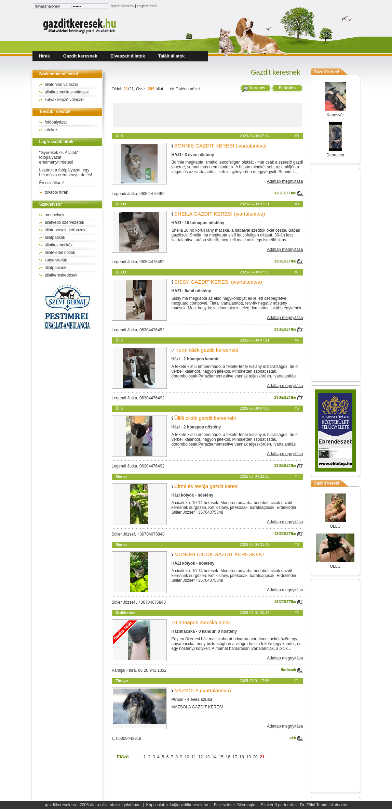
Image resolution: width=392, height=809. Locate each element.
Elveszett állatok (127, 56)
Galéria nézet (185, 89)
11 (193, 757)
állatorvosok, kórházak (65, 230)
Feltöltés (287, 88)
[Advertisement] (207, 115)
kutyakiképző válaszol (64, 99)
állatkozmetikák (59, 245)
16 (228, 757)
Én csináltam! (51, 182)
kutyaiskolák (56, 260)
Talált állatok (171, 56)
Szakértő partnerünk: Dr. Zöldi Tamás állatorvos (304, 804)
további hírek (56, 192)
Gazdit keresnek (80, 56)
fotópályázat (56, 122)
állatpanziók (55, 267)
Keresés (257, 88)
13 (207, 757)
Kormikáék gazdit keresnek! (206, 350)
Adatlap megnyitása (285, 181)
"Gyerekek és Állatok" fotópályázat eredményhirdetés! (59, 157)
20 (255, 757)
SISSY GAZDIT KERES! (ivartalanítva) (218, 282)
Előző (123, 756)
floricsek (292, 670)
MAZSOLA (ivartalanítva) (202, 690)
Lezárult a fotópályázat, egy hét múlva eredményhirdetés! (65, 172)
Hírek (44, 56)
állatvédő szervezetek (64, 222)
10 (187, 757)
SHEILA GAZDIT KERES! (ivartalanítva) (219, 214)
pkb (296, 738)
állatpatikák (55, 237)
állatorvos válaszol (61, 84)
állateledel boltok (60, 252)
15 (221, 757)
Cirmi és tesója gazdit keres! (206, 486)
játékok (51, 129)
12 (200, 757)
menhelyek (55, 215)
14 (214, 757)
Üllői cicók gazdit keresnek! (205, 418)
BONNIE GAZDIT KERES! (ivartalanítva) (220, 146)
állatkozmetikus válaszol (67, 92)
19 (248, 757)
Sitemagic (246, 804)
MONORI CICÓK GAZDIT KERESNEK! (219, 554)
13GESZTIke (288, 193)
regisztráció (147, 6)
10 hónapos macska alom (201, 622)
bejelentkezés (122, 6)
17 (234, 757)
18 (241, 757)
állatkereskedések (61, 275)
